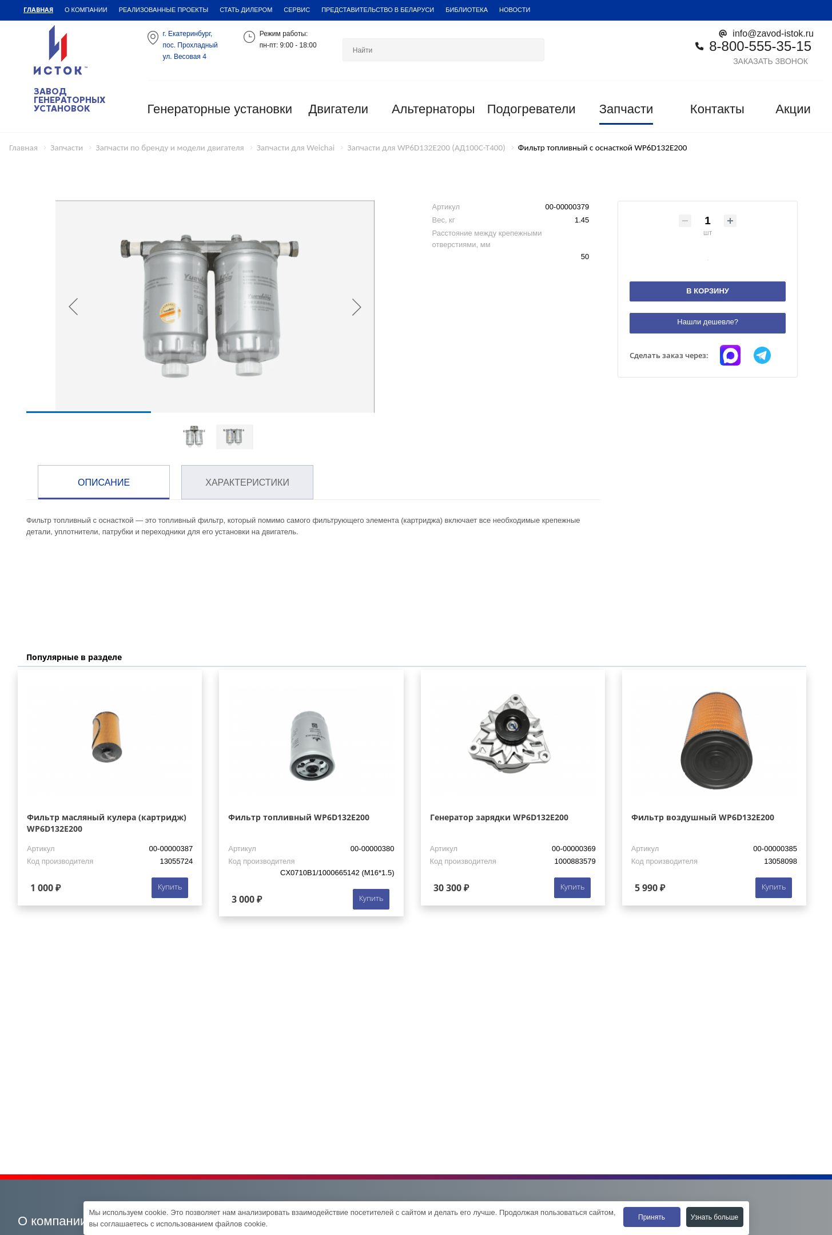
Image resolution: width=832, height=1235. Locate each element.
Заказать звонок (770, 60)
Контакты (717, 109)
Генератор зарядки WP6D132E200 (499, 817)
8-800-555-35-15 (760, 45)
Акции (792, 109)
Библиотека (466, 9)
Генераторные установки (220, 109)
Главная (38, 9)
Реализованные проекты (164, 9)
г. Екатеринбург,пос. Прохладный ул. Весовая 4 (190, 45)
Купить (170, 886)
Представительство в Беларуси (377, 9)
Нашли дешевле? (707, 321)
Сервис (297, 9)
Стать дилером (246, 9)
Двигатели (338, 109)
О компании (86, 9)
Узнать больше (714, 1217)
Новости (514, 9)
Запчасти (626, 109)
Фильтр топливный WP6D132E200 (298, 817)
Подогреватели (531, 109)
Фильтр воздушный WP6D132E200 (702, 817)
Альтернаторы (433, 109)
